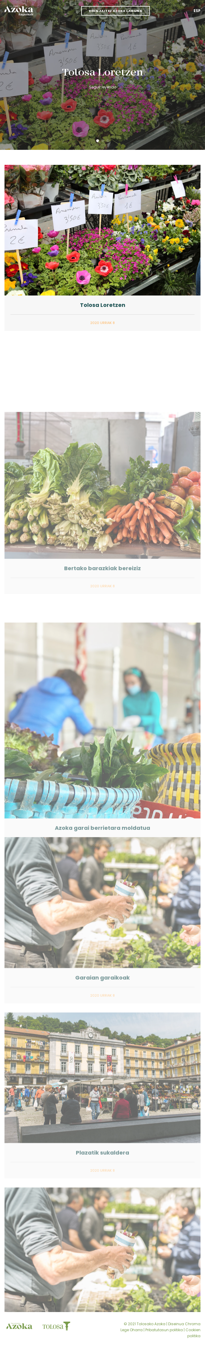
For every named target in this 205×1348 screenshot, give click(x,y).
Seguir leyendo (102, 87)
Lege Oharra (131, 1329)
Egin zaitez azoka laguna (115, 10)
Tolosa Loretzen (102, 73)
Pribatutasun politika (164, 1329)
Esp (197, 10)
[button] (97, 140)
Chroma (193, 1323)
